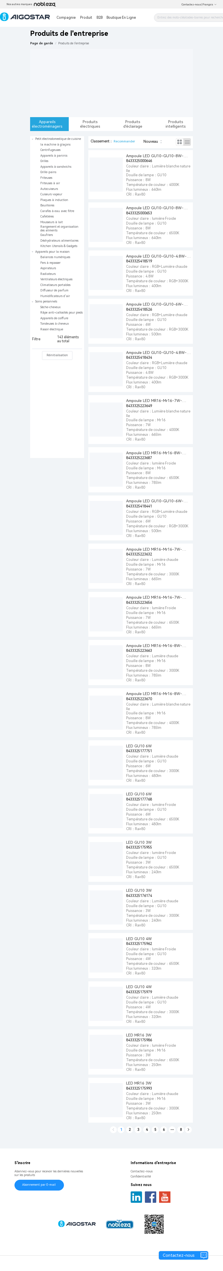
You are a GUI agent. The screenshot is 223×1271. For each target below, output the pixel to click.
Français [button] (210, 4)
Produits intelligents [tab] (176, 123)
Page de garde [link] (41, 43)
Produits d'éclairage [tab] (132, 123)
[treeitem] (57, 192)
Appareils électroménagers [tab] (47, 123)
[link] (73, 43)
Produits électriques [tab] (90, 123)
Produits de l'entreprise (73, 43)
